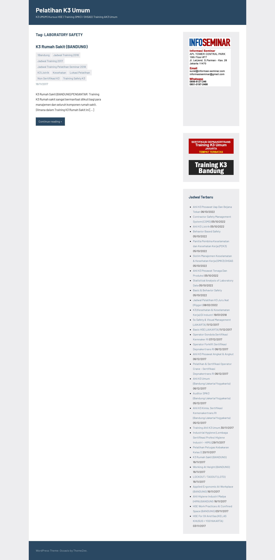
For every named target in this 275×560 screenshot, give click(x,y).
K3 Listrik (43, 72)
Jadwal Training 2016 (66, 55)
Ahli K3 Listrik (201, 226)
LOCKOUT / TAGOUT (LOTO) (209, 476)
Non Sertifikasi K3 (48, 78)
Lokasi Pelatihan (80, 72)
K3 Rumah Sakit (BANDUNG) (62, 46)
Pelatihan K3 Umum (63, 10)
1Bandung (44, 55)
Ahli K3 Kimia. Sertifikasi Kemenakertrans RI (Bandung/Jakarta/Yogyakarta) (211, 412)
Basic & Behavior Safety (207, 290)
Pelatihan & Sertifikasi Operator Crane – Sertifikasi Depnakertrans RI (212, 368)
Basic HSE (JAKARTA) (206, 329)
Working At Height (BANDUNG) (211, 467)
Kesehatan (59, 72)
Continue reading (49, 121)
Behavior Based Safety (206, 231)
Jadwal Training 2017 (50, 61)
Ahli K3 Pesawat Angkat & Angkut (213, 354)
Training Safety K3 (74, 78)
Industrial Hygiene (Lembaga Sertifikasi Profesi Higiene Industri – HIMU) (210, 437)
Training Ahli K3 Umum (206, 427)
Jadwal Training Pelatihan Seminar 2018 (62, 66)
